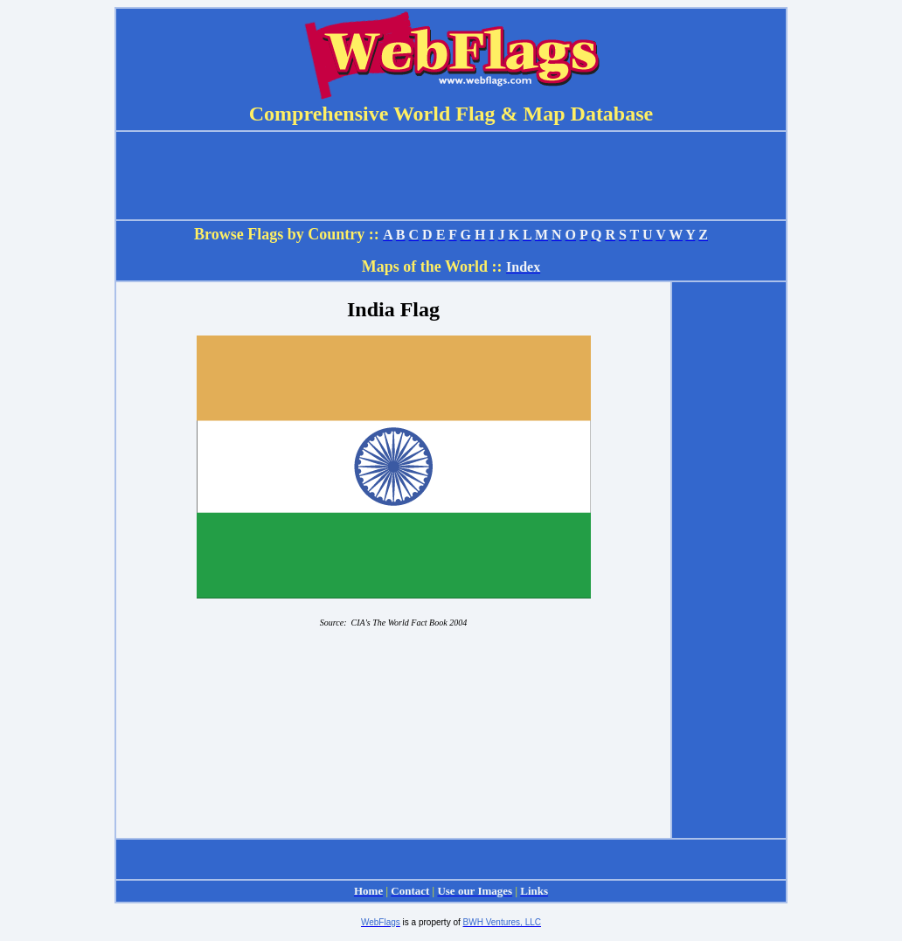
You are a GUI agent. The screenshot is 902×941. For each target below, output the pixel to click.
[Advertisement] (728, 560)
